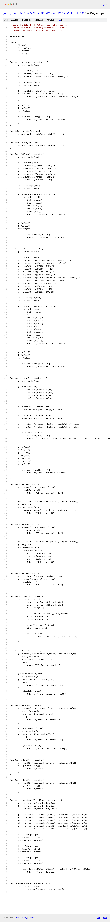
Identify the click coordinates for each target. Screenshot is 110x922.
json (105, 917)
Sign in (104, 4)
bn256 (80, 13)
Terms (31, 917)
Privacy (24, 917)
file (59, 20)
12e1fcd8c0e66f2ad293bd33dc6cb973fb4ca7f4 (45, 13)
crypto (12, 13)
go (4, 13)
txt (98, 917)
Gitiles (16, 917)
